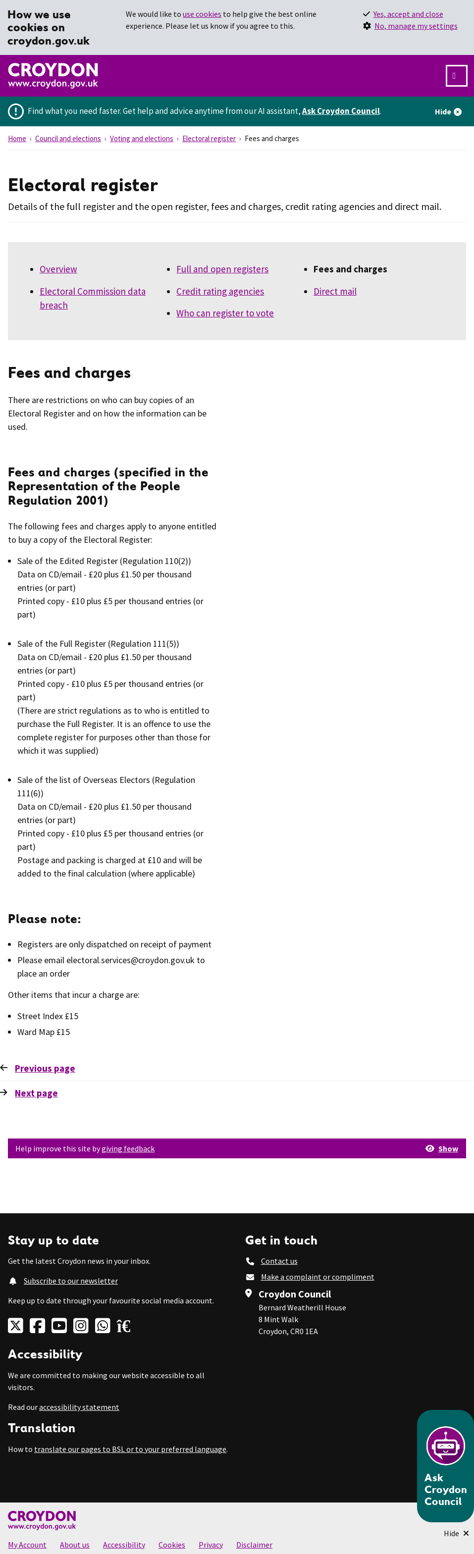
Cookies (171, 1545)
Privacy (211, 1545)
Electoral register (209, 138)
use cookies (202, 14)
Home (17, 138)
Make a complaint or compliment (317, 1277)
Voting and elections (141, 138)
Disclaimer (254, 1545)
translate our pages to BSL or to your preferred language (130, 1449)
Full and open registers (222, 269)
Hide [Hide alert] (443, 111)
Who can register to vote (225, 313)
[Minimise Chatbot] (456, 1533)
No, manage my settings (416, 26)
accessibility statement (79, 1407)
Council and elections (68, 138)
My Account (27, 1545)
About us (75, 1545)
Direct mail (335, 291)
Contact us (279, 1261)
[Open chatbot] (445, 1466)
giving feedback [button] (128, 1148)
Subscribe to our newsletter (71, 1281)
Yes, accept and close (408, 14)
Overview (58, 269)
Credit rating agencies (220, 291)
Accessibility (124, 1545)
